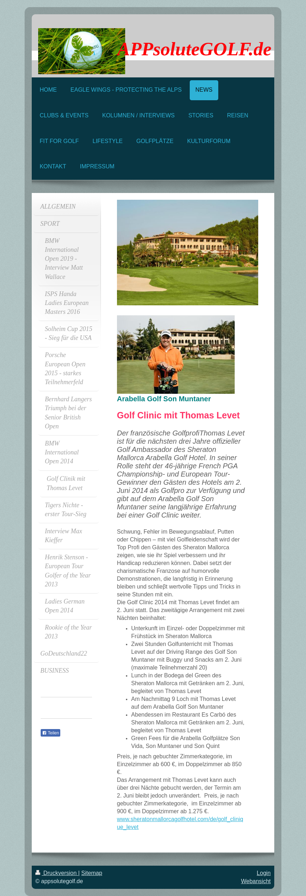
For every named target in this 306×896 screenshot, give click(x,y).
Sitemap (91, 873)
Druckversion (56, 873)
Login (264, 873)
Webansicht (256, 881)
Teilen (50, 732)
